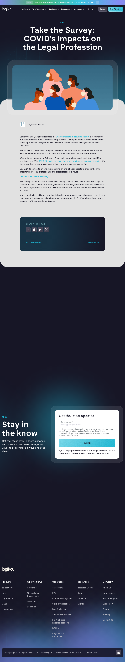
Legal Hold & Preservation (58, 635)
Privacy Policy (65, 435)
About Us (107, 588)
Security (106, 614)
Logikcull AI (7, 598)
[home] (9, 9)
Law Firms (31, 601)
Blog (80, 593)
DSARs (55, 628)
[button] (26, 9)
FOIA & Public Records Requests (60, 621)
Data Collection (59, 609)
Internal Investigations (62, 598)
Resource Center (85, 588)
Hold (4, 593)
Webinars (82, 598)
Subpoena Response (61, 614)
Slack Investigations (61, 604)
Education (31, 607)
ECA (54, 593)
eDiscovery (7, 588)
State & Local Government (33, 594)
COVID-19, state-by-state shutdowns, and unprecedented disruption (69, 161)
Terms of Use (91, 652)
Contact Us (108, 620)
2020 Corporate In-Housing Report (72, 137)
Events (81, 604)
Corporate (32, 588)
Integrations (7, 609)
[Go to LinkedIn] (118, 652)
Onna (4, 604)
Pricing (90, 9)
